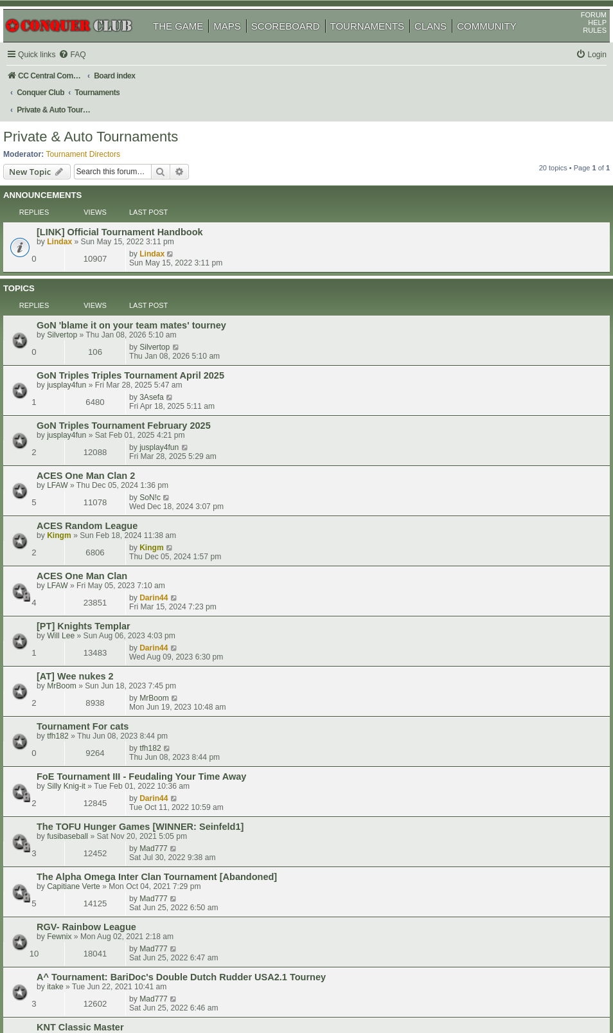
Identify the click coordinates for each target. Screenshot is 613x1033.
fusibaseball (85, 548)
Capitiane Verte (91, 576)
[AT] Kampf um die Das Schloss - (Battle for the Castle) (176, 686)
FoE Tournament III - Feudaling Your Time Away (159, 512)
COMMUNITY (501, 44)
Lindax (77, 217)
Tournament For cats (101, 484)
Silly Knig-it (84, 521)
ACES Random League (105, 373)
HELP (582, 40)
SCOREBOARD (300, 44)
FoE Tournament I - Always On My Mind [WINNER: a (169, 741)
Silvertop (80, 272)
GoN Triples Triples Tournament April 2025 (148, 290)
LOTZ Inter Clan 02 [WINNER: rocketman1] (148, 769)
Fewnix (77, 604)
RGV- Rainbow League (104, 594)
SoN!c (455, 345)
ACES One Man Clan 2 (104, 346)
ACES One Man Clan (100, 401)
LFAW (75, 355)
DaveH (77, 667)
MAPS (242, 44)
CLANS (445, 44)
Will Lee (79, 438)
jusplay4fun (84, 300)
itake (73, 642)
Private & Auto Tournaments (105, 125)
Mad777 (459, 538)
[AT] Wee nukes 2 (93, 456)
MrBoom (79, 466)
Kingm (77, 383)
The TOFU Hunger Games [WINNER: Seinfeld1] (158, 539)
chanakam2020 (92, 695)
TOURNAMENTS (382, 44)
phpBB (70, 990)
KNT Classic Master (98, 658)
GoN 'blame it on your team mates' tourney (149, 263)
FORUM (579, 33)
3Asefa (457, 289)
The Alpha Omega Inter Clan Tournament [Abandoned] (175, 567)
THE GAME (193, 44)
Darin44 (459, 400)
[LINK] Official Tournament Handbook (138, 208)
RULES (580, 48)
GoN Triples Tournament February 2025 (142, 318)
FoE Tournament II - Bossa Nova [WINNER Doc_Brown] (177, 713)
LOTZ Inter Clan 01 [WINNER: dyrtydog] (142, 796)
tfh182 (76, 493)
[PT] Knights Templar (101, 429)
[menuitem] (89, 73)
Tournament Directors (98, 142)
